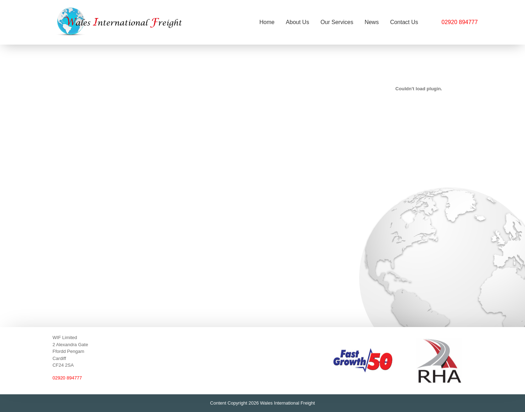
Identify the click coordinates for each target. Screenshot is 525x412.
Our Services (337, 22)
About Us (297, 22)
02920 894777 (459, 22)
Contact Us (404, 22)
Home (267, 22)
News (372, 22)
